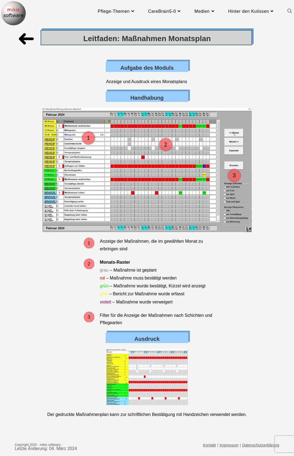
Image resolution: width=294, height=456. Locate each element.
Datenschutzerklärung (260, 445)
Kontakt (209, 445)
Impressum (229, 445)
